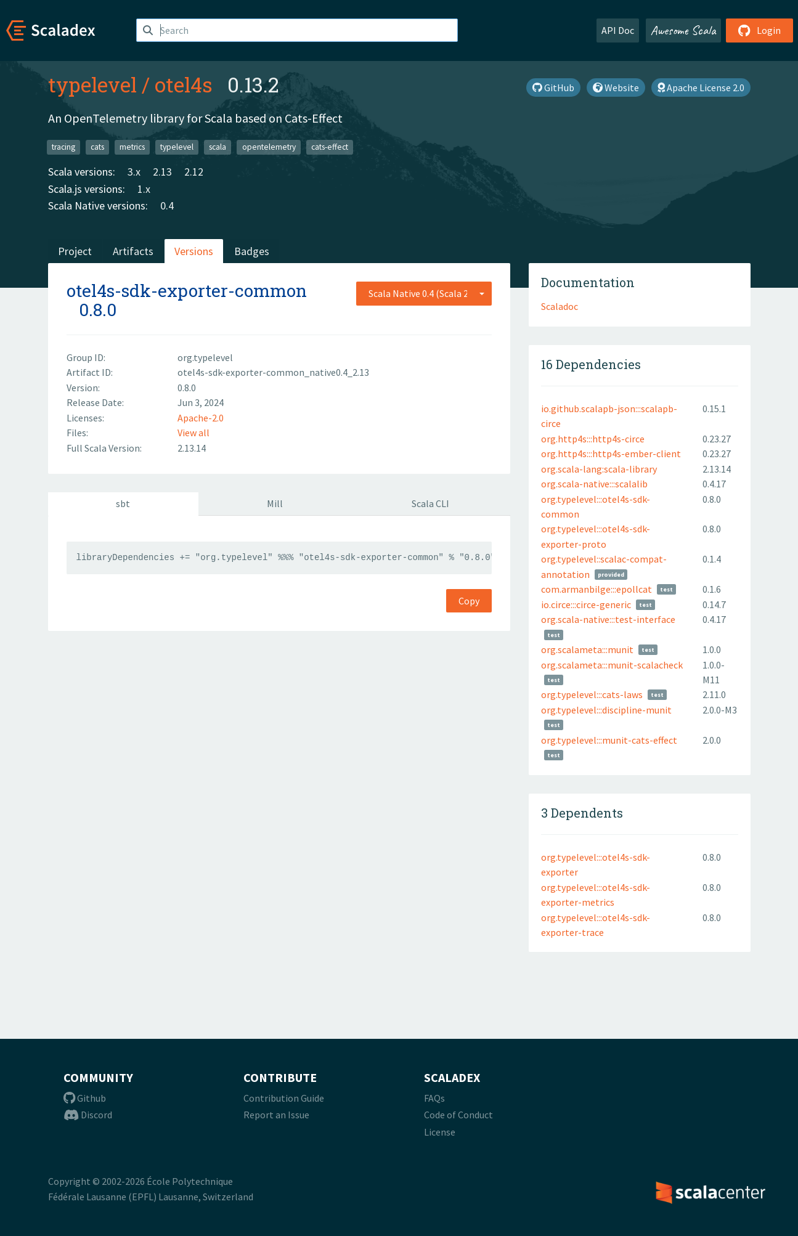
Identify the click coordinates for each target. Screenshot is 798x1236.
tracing (63, 147)
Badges (251, 251)
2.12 (193, 172)
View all (193, 432)
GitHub (553, 87)
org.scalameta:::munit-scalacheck (612, 665)
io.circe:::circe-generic (586, 604)
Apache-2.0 (200, 418)
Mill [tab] (275, 503)
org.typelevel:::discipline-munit (606, 710)
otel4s (184, 84)
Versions (193, 251)
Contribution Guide (283, 1098)
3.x (134, 172)
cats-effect (329, 147)
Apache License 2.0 (701, 87)
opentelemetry (269, 147)
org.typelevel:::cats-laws (592, 694)
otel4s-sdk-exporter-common (187, 290)
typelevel (92, 84)
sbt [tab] (123, 503)
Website (616, 87)
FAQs (434, 1098)
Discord (87, 1114)
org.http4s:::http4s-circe (593, 439)
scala (217, 147)
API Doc (617, 30)
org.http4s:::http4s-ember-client (611, 453)
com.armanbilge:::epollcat (596, 589)
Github (84, 1098)
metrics (132, 147)
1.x (143, 189)
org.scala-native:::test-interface (608, 619)
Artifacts (133, 251)
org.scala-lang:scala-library (599, 469)
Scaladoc (559, 306)
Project (75, 251)
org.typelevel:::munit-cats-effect (609, 740)
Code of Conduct (458, 1114)
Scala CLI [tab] (430, 503)
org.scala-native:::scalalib (594, 484)
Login (759, 30)
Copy (468, 601)
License (439, 1132)
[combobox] (424, 293)
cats (97, 147)
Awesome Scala (683, 30)
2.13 (162, 172)
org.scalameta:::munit (587, 649)
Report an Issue (276, 1114)
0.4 (167, 205)
